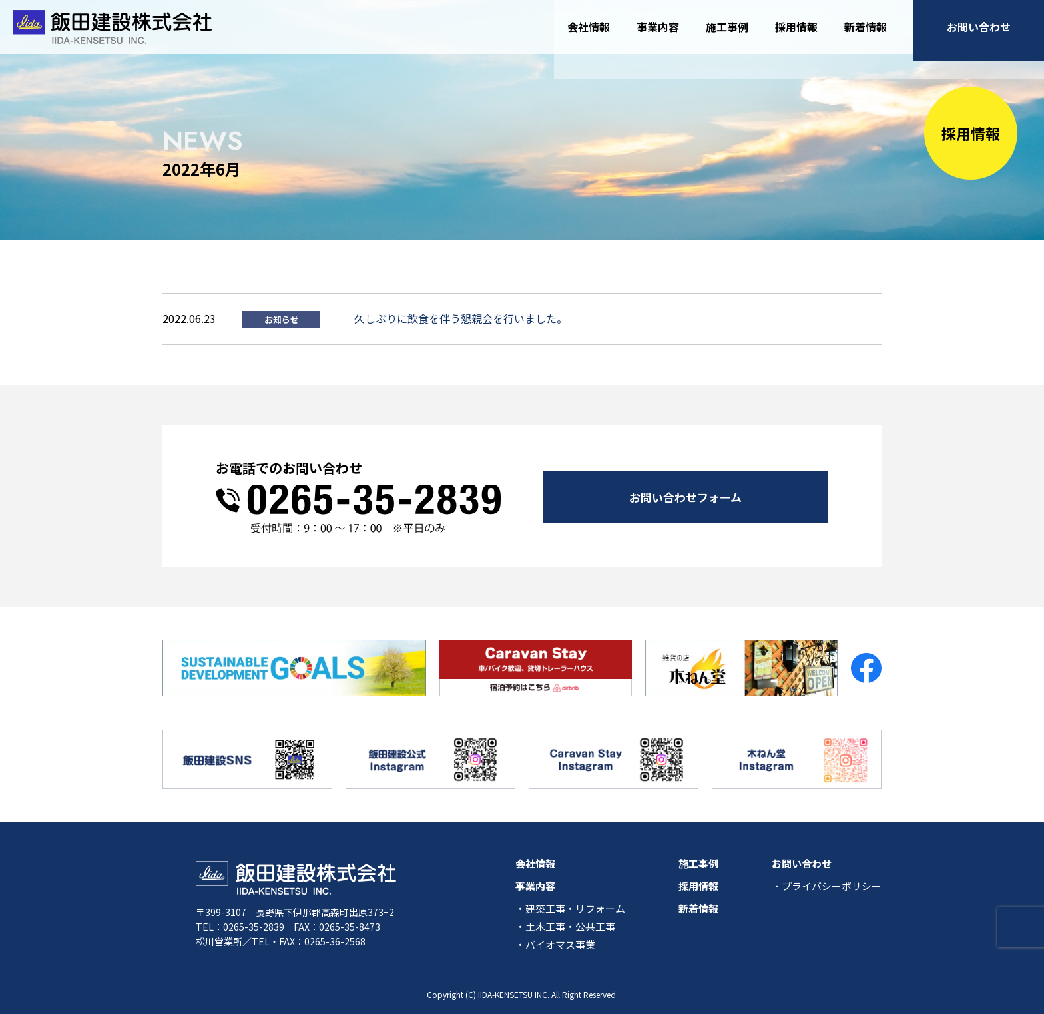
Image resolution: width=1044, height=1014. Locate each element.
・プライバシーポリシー (827, 886)
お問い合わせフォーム (685, 495)
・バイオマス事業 (555, 944)
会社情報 (588, 33)
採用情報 (796, 33)
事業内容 (658, 33)
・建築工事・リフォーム (570, 908)
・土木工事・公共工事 (565, 926)
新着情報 (865, 33)
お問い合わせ (979, 33)
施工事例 (727, 33)
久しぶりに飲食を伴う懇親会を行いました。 (460, 318)
